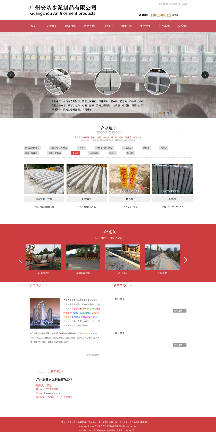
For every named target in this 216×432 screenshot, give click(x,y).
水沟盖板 (94, 153)
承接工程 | (113, 422)
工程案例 (108, 25)
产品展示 (89, 25)
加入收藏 (183, 4)
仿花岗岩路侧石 (32, 148)
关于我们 (51, 25)
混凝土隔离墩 (31, 153)
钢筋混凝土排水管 (59, 148)
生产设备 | (123, 422)
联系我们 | (163, 4)
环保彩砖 (128, 148)
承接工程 (126, 25)
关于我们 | (72, 422)
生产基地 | (134, 422)
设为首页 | (173, 4)
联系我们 (183, 25)
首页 (33, 25)
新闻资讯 (70, 25)
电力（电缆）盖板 (104, 148)
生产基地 (164, 25)
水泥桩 (75, 153)
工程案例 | (103, 422)
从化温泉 (123, 273)
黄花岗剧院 (43, 273)
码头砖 (130, 153)
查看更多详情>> (93, 355)
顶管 (81, 148)
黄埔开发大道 (83, 273)
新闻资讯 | (82, 422)
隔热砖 (113, 153)
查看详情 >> (179, 311)
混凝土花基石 (55, 153)
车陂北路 (162, 273)
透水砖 (146, 148)
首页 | (63, 422)
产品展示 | (92, 422)
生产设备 (145, 25)
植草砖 (164, 148)
